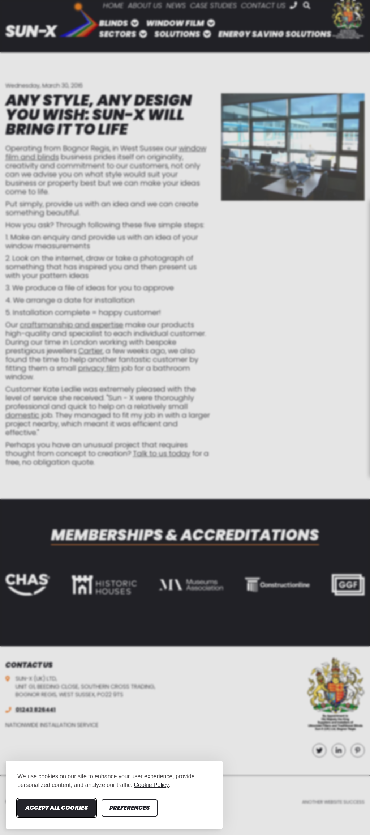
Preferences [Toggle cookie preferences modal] (129, 808)
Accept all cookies (56, 808)
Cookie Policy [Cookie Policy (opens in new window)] (151, 785)
